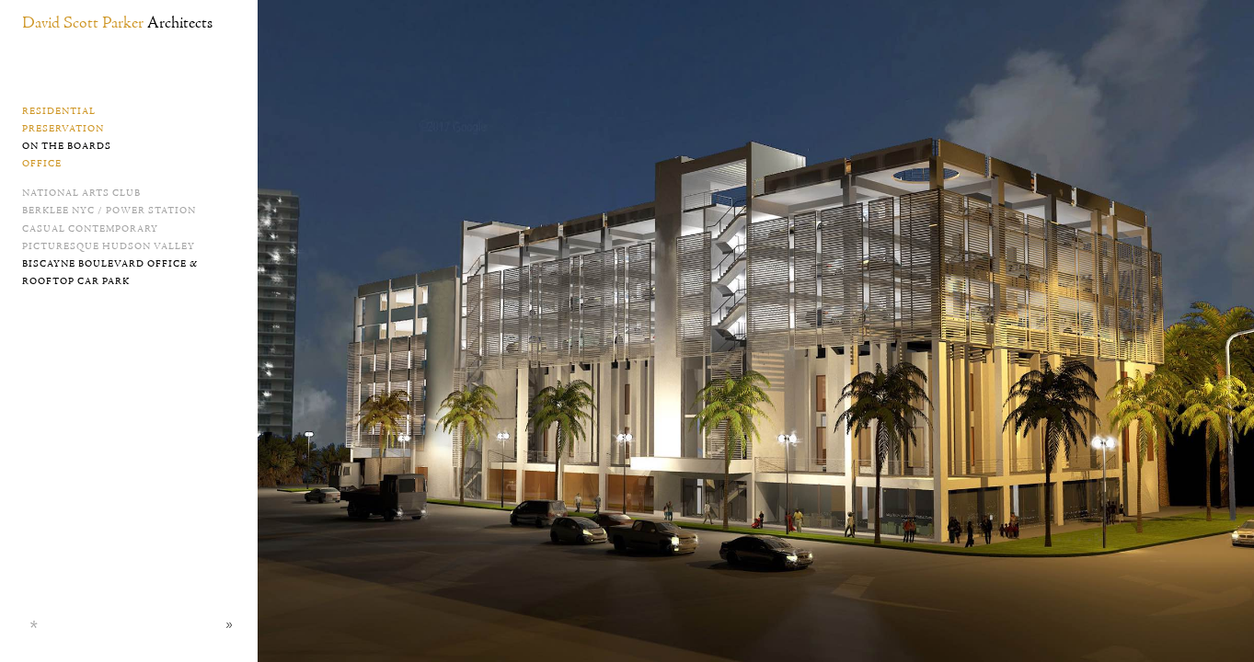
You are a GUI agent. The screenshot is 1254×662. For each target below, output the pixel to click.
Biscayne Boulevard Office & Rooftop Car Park (110, 272)
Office (42, 163)
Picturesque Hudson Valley (108, 246)
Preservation (63, 128)
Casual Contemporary (90, 229)
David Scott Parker (117, 23)
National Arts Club (81, 193)
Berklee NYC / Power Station (109, 210)
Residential (59, 111)
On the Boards (66, 146)
